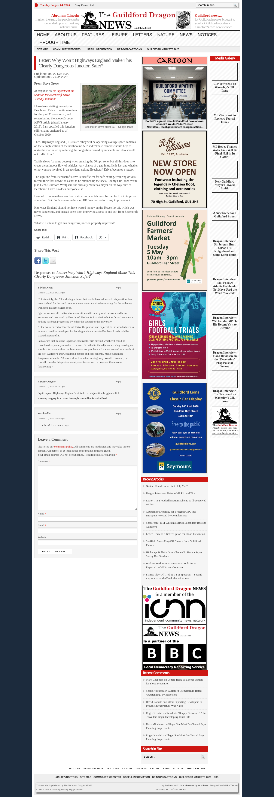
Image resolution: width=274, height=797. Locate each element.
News (186, 34)
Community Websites (66, 49)
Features (93, 34)
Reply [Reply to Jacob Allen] (118, 413)
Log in (164, 785)
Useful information (99, 49)
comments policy (63, 446)
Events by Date (93, 768)
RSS (216, 777)
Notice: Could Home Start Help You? (167, 486)
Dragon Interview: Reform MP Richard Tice (170, 493)
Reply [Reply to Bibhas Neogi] (118, 287)
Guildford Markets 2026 (163, 49)
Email (42, 525)
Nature (166, 34)
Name (42, 513)
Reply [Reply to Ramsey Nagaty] (118, 381)
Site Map (42, 49)
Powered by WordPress (197, 785)
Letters (142, 34)
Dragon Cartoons (129, 49)
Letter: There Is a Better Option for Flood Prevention (175, 533)
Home (43, 34)
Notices (207, 34)
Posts (170, 785)
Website (42, 537)
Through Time (53, 42)
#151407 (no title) (66, 777)
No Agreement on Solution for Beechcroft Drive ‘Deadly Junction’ (54, 95)
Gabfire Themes (230, 785)
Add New (179, 785)
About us (66, 34)
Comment (44, 461)
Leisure (118, 34)
